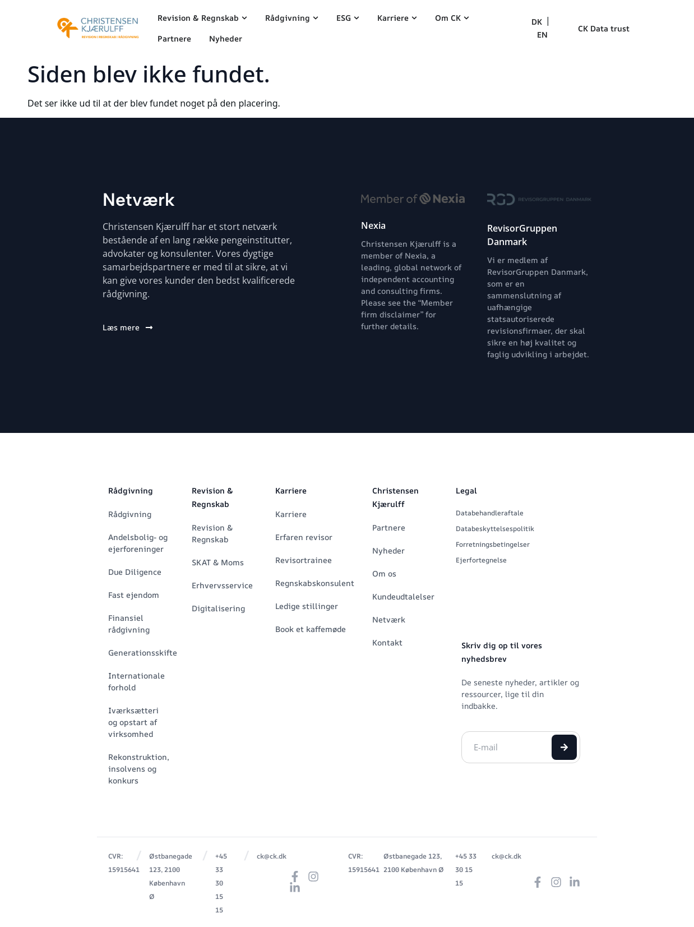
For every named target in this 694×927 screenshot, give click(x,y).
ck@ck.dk (271, 856)
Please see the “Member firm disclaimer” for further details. (407, 314)
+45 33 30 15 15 (221, 883)
